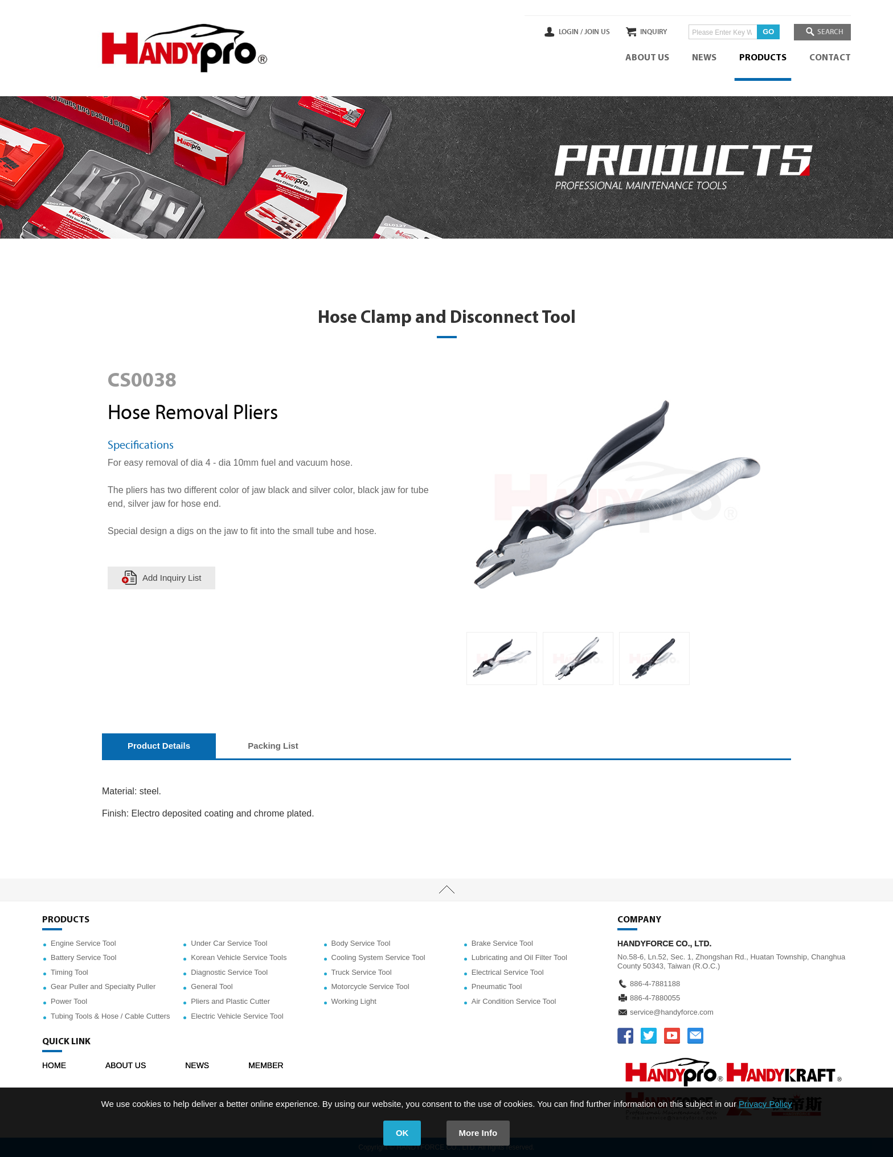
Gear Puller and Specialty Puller (103, 986)
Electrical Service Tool (508, 972)
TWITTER (649, 1036)
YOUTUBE (672, 1036)
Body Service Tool (361, 943)
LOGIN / (559, 31)
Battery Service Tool (83, 957)
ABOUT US (647, 58)
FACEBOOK (625, 1036)
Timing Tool (69, 972)
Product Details (159, 745)
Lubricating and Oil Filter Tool (519, 957)
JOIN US (585, 31)
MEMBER (265, 1065)
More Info (478, 1133)
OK (402, 1133)
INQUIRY (647, 31)
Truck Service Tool (361, 972)
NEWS (704, 58)
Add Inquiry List (171, 577)
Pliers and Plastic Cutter (230, 1001)
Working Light (353, 1001)
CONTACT (830, 58)
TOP (446, 890)
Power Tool (69, 1001)
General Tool (211, 986)
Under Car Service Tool (229, 943)
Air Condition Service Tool (514, 1001)
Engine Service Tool (83, 943)
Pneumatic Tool (497, 986)
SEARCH (828, 31)
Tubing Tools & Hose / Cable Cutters (110, 1016)
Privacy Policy (765, 1104)
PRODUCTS (763, 58)
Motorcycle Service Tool (370, 986)
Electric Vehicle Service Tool (237, 1016)
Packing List (273, 745)
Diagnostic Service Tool (229, 972)
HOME (54, 1065)
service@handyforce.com (672, 1012)
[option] (502, 659)
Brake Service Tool (502, 943)
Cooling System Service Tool (378, 957)
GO (762, 31)
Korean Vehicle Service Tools (238, 957)
